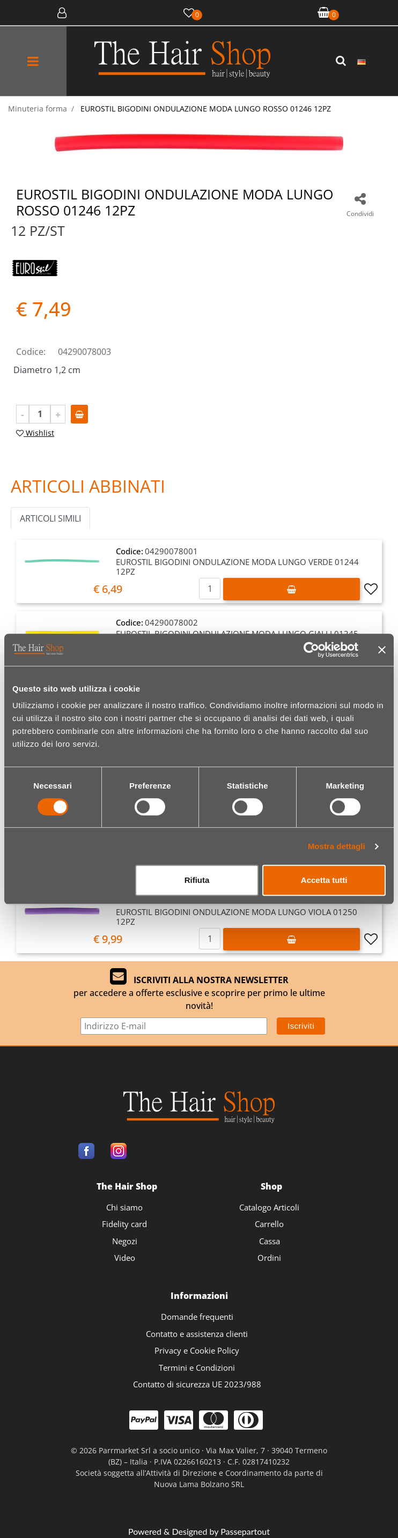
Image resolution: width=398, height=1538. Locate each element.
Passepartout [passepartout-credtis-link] (245, 1531)
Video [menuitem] (124, 1257)
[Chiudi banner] (382, 649)
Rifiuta (197, 880)
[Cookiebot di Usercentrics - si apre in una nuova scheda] (311, 650)
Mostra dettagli (336, 846)
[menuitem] (361, 61)
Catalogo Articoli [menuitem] (269, 1207)
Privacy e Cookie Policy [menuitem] (196, 1350)
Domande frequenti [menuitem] (197, 1316)
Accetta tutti (324, 880)
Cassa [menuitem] (269, 1241)
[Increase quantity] (57, 414)
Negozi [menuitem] (124, 1241)
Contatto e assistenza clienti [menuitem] (197, 1333)
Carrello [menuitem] (269, 1223)
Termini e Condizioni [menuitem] (197, 1367)
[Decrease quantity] (22, 414)
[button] (342, 61)
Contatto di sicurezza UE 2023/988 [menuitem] (197, 1384)
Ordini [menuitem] (269, 1257)
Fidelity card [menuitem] (124, 1223)
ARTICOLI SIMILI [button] (50, 518)
